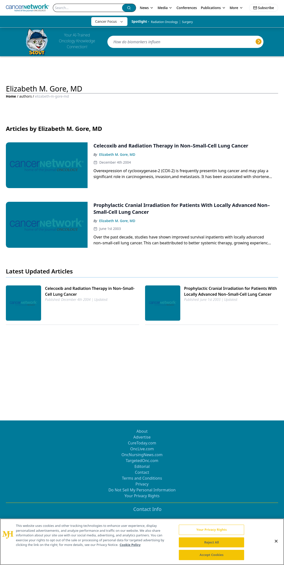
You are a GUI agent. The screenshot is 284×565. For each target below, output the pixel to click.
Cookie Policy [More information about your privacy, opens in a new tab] (130, 544)
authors (25, 96)
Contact (142, 472)
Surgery (187, 22)
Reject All (211, 542)
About (142, 431)
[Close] (276, 541)
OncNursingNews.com (142, 454)
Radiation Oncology (164, 22)
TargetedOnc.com (142, 460)
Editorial (141, 466)
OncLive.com (142, 449)
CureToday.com (142, 443)
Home (11, 96)
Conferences (186, 7)
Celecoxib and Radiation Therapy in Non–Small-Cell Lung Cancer (90, 291)
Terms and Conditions (142, 478)
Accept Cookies (212, 555)
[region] (142, 542)
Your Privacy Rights (142, 495)
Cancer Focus (109, 21)
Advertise (141, 437)
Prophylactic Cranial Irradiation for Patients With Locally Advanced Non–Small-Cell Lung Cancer (230, 291)
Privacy (142, 484)
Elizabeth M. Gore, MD (117, 154)
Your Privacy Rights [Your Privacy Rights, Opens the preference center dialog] (211, 529)
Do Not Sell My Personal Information (142, 490)
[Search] (87, 7)
